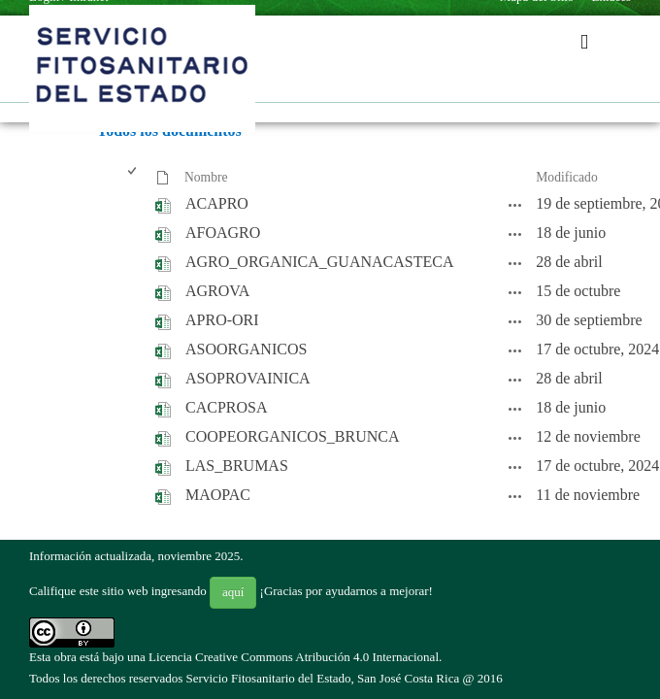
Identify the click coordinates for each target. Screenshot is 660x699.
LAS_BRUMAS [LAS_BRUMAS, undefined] (236, 465)
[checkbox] (133, 178)
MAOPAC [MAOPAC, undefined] (217, 494)
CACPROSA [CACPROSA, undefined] (226, 407)
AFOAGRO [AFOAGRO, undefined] (222, 232)
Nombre (206, 177)
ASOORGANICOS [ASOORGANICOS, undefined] (246, 349)
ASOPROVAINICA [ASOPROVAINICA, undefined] (248, 378)
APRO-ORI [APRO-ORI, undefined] (222, 320)
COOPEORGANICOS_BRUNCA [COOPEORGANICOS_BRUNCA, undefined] (292, 436)
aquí (233, 591)
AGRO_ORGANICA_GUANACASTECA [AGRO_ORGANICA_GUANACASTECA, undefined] (319, 261)
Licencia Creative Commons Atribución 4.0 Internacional (293, 656)
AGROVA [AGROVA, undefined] (217, 291)
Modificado (566, 177)
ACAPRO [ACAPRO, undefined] (216, 203)
